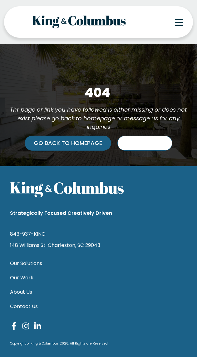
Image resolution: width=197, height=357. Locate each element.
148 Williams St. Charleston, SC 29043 (55, 245)
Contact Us (24, 306)
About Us (21, 292)
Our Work (21, 277)
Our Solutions (26, 263)
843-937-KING (28, 234)
